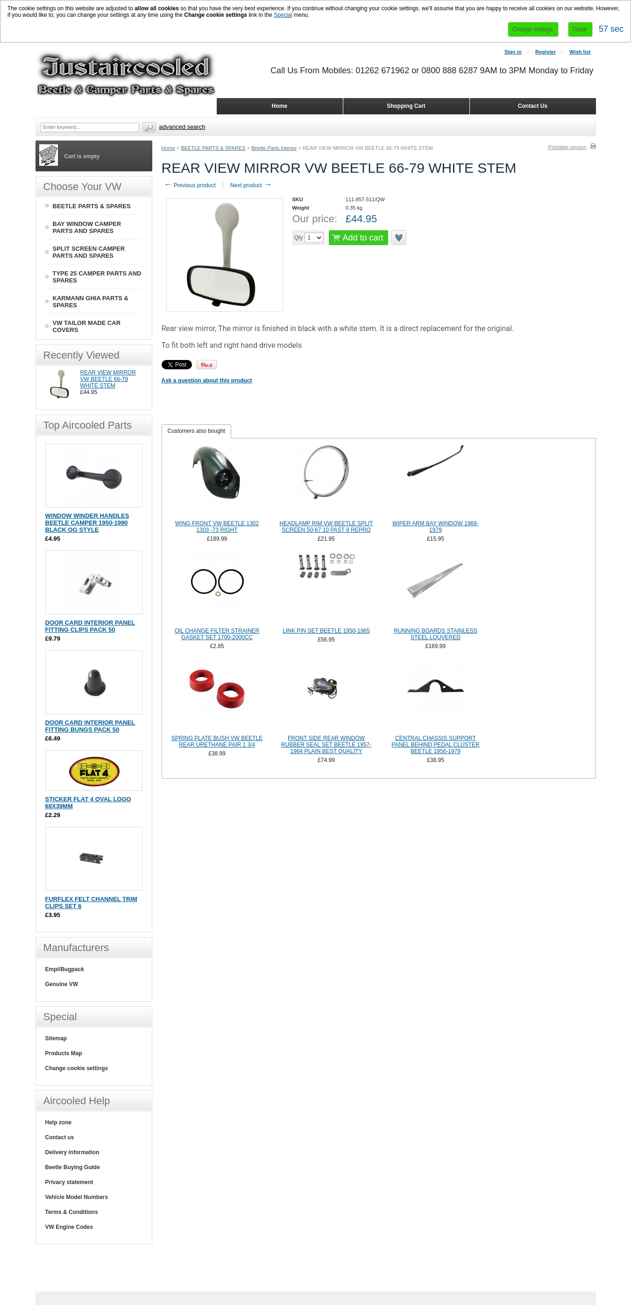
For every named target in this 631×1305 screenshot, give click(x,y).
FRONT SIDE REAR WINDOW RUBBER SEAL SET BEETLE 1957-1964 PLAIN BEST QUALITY (326, 745)
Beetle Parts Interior (274, 148)
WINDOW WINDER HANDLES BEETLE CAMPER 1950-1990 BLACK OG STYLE (87, 522)
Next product (251, 185)
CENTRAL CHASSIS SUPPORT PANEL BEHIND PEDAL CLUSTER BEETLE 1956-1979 (435, 745)
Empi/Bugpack (64, 969)
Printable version (567, 147)
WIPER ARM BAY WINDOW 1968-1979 (435, 526)
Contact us (59, 1137)
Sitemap (56, 1038)
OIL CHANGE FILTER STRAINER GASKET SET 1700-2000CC (217, 634)
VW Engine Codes (69, 1227)
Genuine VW (61, 984)
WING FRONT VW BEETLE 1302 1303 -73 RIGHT (217, 526)
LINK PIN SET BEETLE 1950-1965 (326, 631)
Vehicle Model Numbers (76, 1197)
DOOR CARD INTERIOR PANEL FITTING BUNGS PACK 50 (90, 726)
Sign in (513, 52)
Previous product (190, 185)
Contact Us (532, 106)
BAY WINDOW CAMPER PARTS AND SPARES (87, 227)
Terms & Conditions (71, 1212)
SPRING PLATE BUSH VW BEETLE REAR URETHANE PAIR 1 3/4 (216, 741)
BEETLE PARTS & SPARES (213, 148)
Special (283, 15)
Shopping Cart (406, 106)
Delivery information (72, 1152)
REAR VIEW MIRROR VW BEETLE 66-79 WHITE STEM (108, 379)
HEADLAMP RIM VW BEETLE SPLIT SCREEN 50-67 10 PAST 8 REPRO (326, 526)
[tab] (196, 431)
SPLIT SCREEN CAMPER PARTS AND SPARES (89, 252)
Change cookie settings (76, 1068)
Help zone (58, 1122)
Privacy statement (69, 1182)
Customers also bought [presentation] (196, 431)
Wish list (579, 52)
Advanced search (182, 126)
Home (168, 148)
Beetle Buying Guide (72, 1167)
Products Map (63, 1053)
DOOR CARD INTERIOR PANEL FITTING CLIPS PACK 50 (90, 626)
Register (545, 52)
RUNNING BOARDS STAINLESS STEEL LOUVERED (435, 634)
